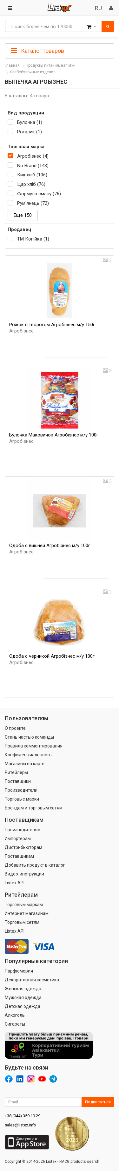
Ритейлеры (16, 772)
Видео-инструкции (24, 873)
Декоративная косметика (32, 979)
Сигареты (15, 1024)
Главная (12, 65)
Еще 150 (23, 215)
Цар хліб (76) (31, 184)
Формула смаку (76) (39, 194)
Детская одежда (22, 1006)
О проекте (15, 728)
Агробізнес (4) (33, 156)
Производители (21, 790)
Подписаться (98, 1102)
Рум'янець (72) (33, 203)
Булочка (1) (29, 122)
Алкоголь (15, 1015)
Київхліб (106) (32, 175)
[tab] (59, 50)
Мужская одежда (23, 997)
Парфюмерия (19, 970)
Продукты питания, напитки (51, 65)
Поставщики (18, 781)
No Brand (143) (33, 165)
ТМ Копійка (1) (33, 239)
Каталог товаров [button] (37, 51)
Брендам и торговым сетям (34, 807)
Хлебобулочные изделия (33, 72)
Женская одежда (23, 988)
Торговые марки (22, 799)
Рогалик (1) (29, 132)
